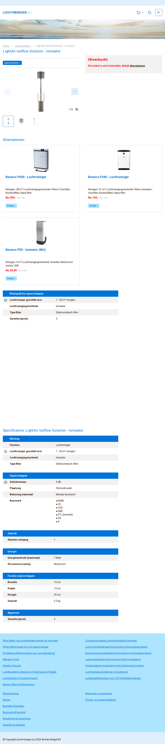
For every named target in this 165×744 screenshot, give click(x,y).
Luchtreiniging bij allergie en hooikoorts (106, 672)
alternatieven (137, 65)
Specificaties (12, 62)
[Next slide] (74, 91)
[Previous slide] (7, 91)
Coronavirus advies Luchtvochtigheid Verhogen (111, 640)
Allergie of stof (11, 659)
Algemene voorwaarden (98, 693)
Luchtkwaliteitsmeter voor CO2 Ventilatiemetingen (113, 678)
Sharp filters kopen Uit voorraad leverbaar (25, 646)
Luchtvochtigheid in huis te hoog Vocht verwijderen (113, 659)
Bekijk (11, 205)
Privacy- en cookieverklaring (100, 699)
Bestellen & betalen (13, 706)
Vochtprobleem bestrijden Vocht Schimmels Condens (114, 665)
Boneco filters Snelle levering (19, 684)
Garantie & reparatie (14, 724)
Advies (6, 699)
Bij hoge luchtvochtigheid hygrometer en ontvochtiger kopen (118, 653)
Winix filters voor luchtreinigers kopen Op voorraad (30, 640)
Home (6, 46)
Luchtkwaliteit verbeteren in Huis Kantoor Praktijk (30, 672)
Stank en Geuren (12, 665)
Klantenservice (11, 693)
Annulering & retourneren (17, 718)
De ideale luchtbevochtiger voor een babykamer (29, 653)
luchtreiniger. (17, 12)
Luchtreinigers (23, 46)
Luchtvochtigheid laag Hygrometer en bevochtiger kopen (116, 646)
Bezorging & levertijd (14, 712)
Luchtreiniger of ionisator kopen (20, 678)
